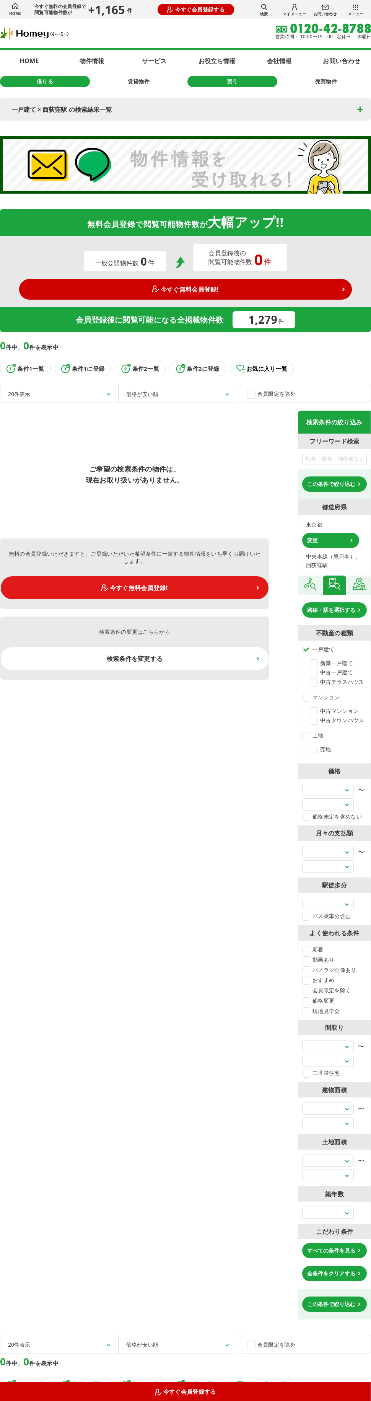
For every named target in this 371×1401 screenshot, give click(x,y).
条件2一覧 (140, 368)
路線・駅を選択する (331, 609)
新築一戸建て (331, 663)
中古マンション (334, 710)
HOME (15, 9)
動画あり (318, 959)
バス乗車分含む (326, 916)
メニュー (355, 10)
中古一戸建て (331, 672)
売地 (320, 749)
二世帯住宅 (321, 1072)
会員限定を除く (326, 990)
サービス (154, 61)
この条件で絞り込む (331, 484)
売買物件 (326, 81)
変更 (312, 540)
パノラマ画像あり (329, 970)
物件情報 (92, 61)
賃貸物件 (139, 81)
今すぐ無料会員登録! (185, 289)
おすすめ (318, 979)
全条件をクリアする (331, 1273)
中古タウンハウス (337, 720)
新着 (313, 949)
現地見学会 (321, 1010)
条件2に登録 (198, 368)
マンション (321, 697)
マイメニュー (294, 10)
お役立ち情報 (217, 61)
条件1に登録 (83, 368)
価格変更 (318, 1000)
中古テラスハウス (337, 681)
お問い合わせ (325, 10)
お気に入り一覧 (262, 369)
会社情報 (279, 61)
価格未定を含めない (332, 816)
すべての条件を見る (331, 1250)
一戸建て (318, 649)
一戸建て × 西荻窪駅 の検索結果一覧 (61, 109)
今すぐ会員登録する (196, 9)
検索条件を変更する (135, 658)
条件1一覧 (25, 368)
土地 (313, 735)
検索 (264, 10)
